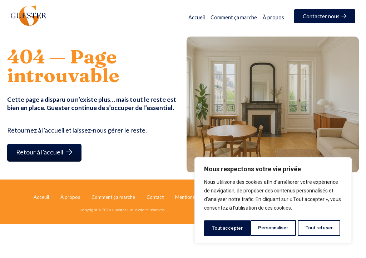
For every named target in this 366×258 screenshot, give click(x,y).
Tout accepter (320, 228)
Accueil (196, 17)
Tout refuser (274, 228)
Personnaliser (227, 228)
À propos (273, 17)
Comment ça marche (234, 17)
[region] (273, 202)
